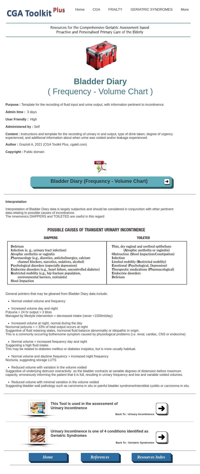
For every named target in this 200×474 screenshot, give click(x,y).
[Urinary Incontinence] (162, 409)
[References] (100, 457)
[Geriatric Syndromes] (162, 437)
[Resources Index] (151, 457)
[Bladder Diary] (167, 182)
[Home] (48, 457)
